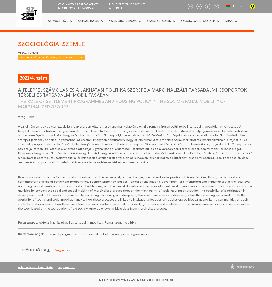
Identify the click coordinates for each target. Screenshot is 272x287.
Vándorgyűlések (123, 21)
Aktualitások (88, 21)
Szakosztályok (159, 21)
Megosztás (62, 250)
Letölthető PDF (35, 250)
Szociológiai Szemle (198, 21)
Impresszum (66, 267)
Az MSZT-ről (58, 21)
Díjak (229, 21)
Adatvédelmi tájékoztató (35, 267)
